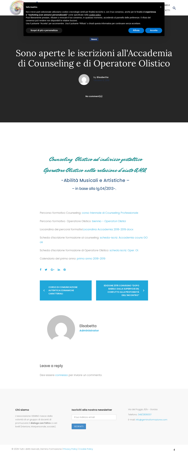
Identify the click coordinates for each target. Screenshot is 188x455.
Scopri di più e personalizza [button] (44, 30)
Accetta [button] (153, 30)
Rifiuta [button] (136, 30)
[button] (160, 7)
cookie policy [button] (95, 15)
